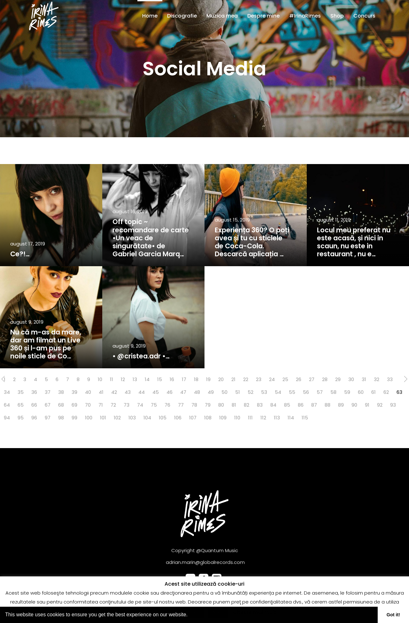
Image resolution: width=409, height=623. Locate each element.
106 (177, 417)
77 (181, 405)
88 (327, 405)
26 (298, 379)
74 (140, 405)
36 (34, 392)
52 (250, 392)
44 (141, 392)
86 (301, 405)
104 (147, 417)
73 (126, 405)
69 (74, 405)
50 (224, 392)
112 (263, 417)
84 (273, 405)
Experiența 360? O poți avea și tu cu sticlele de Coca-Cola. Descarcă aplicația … (252, 242)
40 (88, 392)
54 (278, 392)
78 (194, 405)
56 (306, 392)
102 (117, 417)
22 (245, 379)
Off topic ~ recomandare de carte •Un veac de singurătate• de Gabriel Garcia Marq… (150, 238)
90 (354, 405)
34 (7, 392)
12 (123, 379)
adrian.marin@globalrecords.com (205, 562)
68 (61, 405)
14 (147, 379)
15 (159, 379)
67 (47, 405)
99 (74, 417)
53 (264, 392)
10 (100, 379)
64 (7, 405)
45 (155, 392)
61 (373, 392)
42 (114, 392)
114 (291, 417)
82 (246, 405)
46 (169, 392)
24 (272, 379)
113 (277, 417)
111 (250, 417)
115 (305, 417)
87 (314, 405)
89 (341, 405)
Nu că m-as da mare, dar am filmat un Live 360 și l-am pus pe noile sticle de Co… (45, 344)
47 (183, 392)
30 (351, 379)
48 (197, 392)
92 (379, 405)
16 (172, 379)
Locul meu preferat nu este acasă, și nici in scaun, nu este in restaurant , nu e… (353, 242)
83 (260, 405)
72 (113, 405)
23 (258, 379)
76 (167, 405)
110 (237, 417)
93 (393, 405)
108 (208, 417)
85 (287, 405)
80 (221, 405)
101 (103, 417)
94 (7, 417)
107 (193, 417)
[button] (190, 615)
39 (74, 392)
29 (338, 379)
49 (211, 392)
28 (325, 379)
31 (364, 379)
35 (21, 392)
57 (320, 392)
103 (132, 417)
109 (223, 417)
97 (47, 417)
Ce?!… (20, 254)
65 (21, 405)
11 (111, 379)
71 (100, 405)
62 (386, 392)
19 (208, 379)
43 (128, 392)
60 (361, 392)
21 (233, 379)
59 (347, 392)
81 (234, 405)
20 (221, 379)
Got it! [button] (393, 614)
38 (61, 392)
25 (285, 379)
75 (154, 405)
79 (208, 405)
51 (237, 392)
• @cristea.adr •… (141, 356)
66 (34, 405)
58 (333, 392)
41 (101, 392)
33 (390, 379)
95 (21, 417)
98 (61, 417)
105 (162, 417)
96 (34, 417)
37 (47, 392)
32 (376, 379)
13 (135, 379)
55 (292, 392)
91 (367, 405)
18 (196, 379)
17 (184, 379)
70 (88, 405)
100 (88, 417)
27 (311, 379)
